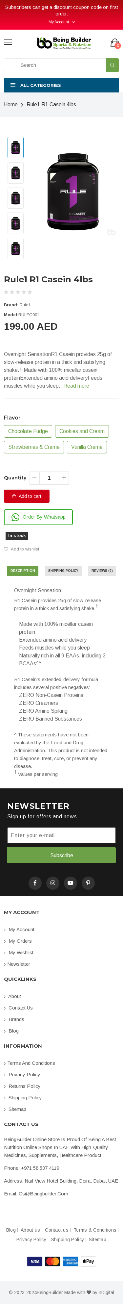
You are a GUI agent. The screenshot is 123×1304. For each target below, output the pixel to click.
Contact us (18, 1007)
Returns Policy (22, 1086)
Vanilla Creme (87, 447)
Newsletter (17, 964)
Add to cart (26, 496)
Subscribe (61, 855)
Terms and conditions (29, 1063)
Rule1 (25, 304)
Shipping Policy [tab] (63, 571)
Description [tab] (22, 571)
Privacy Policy (22, 1074)
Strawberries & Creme (34, 447)
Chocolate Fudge (28, 431)
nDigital (106, 1292)
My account (19, 929)
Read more (76, 386)
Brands (14, 1019)
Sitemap (15, 1109)
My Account (59, 22)
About (12, 996)
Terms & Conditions (94, 1230)
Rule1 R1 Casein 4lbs (51, 104)
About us (30, 1230)
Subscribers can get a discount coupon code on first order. (61, 10)
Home (11, 104)
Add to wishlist (21, 549)
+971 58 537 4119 (40, 1168)
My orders (18, 941)
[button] (61, 85)
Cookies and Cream (82, 431)
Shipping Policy (23, 1097)
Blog (11, 1031)
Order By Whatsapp (38, 517)
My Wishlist (18, 952)
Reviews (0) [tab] (102, 571)
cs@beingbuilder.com (43, 1193)
